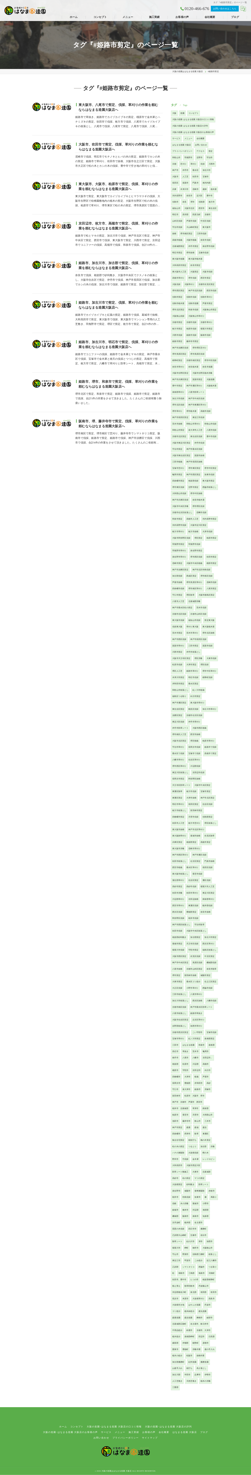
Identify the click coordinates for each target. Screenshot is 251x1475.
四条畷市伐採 (178, 588)
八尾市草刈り (196, 994)
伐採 (202, 164)
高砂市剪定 (177, 886)
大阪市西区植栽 (199, 728)
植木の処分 (177, 1355)
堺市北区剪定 (178, 309)
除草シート (177, 1241)
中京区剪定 (209, 956)
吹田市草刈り (192, 893)
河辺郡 (195, 1210)
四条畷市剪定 (178, 481)
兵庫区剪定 (177, 842)
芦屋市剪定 (207, 303)
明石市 (175, 214)
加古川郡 (176, 1374)
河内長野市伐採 (179, 525)
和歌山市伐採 (210, 424)
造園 (182, 113)
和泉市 (202, 1045)
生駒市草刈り (206, 297)
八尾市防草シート (196, 392)
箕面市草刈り (178, 646)
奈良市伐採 (206, 240)
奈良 (184, 202)
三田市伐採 (202, 233)
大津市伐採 (207, 531)
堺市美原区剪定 (179, 354)
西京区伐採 (177, 912)
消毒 (212, 1146)
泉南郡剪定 (209, 1038)
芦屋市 (206, 1077)
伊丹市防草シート (180, 728)
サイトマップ (150, 1438)
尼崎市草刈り (194, 848)
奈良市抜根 (206, 912)
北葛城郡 (206, 1172)
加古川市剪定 (210, 937)
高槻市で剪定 (210, 753)
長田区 (175, 183)
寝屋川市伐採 (178, 950)
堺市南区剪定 (186, 233)
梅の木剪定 (206, 1140)
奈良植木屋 (193, 367)
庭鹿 (188, 1127)
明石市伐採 (193, 677)
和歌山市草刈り (193, 424)
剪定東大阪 (209, 620)
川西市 (212, 164)
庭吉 (205, 1127)
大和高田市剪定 (179, 265)
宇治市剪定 (177, 449)
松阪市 (189, 1355)
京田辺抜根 (193, 899)
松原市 (185, 1064)
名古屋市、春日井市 (199, 1324)
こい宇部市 (197, 1032)
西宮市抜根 (195, 734)
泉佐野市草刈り (179, 557)
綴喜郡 (175, 1343)
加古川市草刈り (209, 709)
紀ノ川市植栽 (198, 690)
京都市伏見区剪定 (207, 284)
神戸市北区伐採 (195, 290)
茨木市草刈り (192, 633)
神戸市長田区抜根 (194, 462)
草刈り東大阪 (192, 626)
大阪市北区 (189, 208)
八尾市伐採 (212, 430)
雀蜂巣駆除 (199, 1191)
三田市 (175, 1045)
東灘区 (206, 1134)
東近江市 (176, 1260)
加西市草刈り (196, 1026)
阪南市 (185, 1216)
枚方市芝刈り (194, 823)
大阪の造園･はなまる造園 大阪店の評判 (190, 126)
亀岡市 (206, 1051)
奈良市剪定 (195, 265)
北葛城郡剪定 (178, 246)
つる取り (213, 1267)
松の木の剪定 (178, 1146)
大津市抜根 (191, 798)
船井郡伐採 (207, 905)
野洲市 (185, 1254)
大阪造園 (211, 379)
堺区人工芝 (177, 671)
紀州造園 (192, 1362)
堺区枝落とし (210, 823)
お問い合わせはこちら (224, 8)
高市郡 (185, 214)
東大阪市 (206, 227)
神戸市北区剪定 (207, 798)
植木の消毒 (206, 1381)
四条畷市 (176, 1134)
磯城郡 (175, 1216)
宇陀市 (185, 1070)
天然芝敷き (191, 1381)
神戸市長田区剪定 (180, 417)
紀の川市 (190, 1241)
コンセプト (194, 113)
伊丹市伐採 (199, 443)
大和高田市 (177, 1165)
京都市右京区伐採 (194, 715)
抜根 (174, 233)
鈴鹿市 (189, 1330)
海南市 (202, 1273)
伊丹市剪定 (193, 246)
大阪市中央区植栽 (194, 563)
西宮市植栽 (177, 867)
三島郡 (192, 1273)
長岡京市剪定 (178, 779)
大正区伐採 (177, 988)
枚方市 (212, 202)
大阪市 (175, 176)
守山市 (175, 1254)
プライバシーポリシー (182, 151)
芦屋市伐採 (191, 221)
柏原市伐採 (191, 329)
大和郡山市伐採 (179, 493)
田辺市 (202, 1336)
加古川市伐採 (178, 398)
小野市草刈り (192, 988)
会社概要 (201, 138)
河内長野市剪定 (209, 519)
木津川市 (184, 189)
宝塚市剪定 (206, 791)
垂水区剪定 (193, 683)
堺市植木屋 (191, 411)
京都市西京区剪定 (180, 1032)
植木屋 (214, 189)
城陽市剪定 (206, 975)
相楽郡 (175, 1064)
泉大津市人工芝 (195, 430)
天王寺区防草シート (181, 785)
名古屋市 (198, 1222)
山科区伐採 (177, 221)
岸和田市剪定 (178, 683)
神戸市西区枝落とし (181, 924)
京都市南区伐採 (179, 1007)
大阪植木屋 (212, 386)
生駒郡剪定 (207, 817)
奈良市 (189, 195)
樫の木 (205, 1153)
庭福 (196, 1127)
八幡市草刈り (178, 760)
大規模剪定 (177, 1184)
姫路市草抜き (196, 1013)
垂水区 (195, 170)
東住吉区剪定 (178, 709)
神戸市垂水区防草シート (201, 1007)
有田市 (214, 1292)
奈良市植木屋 (198, 500)
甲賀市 (187, 1260)
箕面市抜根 (199, 455)
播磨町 (204, 1229)
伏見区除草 (209, 836)
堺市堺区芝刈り (199, 348)
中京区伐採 (206, 221)
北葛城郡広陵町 (179, 1324)
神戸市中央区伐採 (196, 398)
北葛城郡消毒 (194, 601)
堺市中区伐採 (210, 360)
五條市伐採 (204, 252)
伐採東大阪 (177, 626)
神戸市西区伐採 (179, 639)
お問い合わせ (201, 145)
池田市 (175, 1121)
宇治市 (210, 157)
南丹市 (175, 1057)
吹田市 (195, 176)
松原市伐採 (177, 664)
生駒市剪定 (177, 297)
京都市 (208, 214)
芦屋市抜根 (177, 582)
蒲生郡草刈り (178, 880)
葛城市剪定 (177, 943)
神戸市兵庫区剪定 (180, 379)
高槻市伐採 (206, 411)
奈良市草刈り (178, 367)
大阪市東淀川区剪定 (181, 443)
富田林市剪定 (196, 810)
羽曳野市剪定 (178, 544)
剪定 (210, 151)
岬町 (186, 1248)
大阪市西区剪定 (179, 956)
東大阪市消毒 (178, 848)
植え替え (176, 1286)
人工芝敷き (177, 1381)
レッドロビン (209, 1159)
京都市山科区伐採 (198, 614)
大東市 (195, 1172)
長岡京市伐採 (194, 747)
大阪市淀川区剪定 (198, 525)
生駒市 (175, 202)
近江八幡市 (212, 1260)
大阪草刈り (189, 284)
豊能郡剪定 (191, 912)
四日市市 (192, 1229)
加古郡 (204, 1146)
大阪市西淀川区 (193, 1165)
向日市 (208, 1070)
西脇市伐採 (207, 988)
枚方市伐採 (191, 791)
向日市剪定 (195, 696)
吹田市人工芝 (178, 823)
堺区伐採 (205, 664)
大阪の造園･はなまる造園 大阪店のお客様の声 (193, 132)
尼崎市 (195, 189)
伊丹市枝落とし (193, 652)
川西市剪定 (177, 652)
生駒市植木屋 (178, 303)
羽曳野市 (188, 157)
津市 (200, 1241)
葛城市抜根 (195, 836)
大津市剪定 (191, 664)
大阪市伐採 (207, 272)
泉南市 (195, 1216)
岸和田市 (198, 1083)
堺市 (192, 202)
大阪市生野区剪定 (180, 373)
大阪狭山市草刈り (196, 316)
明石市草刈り (178, 804)
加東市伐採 (209, 474)
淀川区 (200, 195)
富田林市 (176, 1096)
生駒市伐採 (191, 297)
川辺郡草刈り (178, 899)
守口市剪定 (177, 595)
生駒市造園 (193, 303)
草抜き (185, 1051)
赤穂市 (212, 1191)
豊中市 (210, 195)
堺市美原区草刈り (194, 582)
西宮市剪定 (206, 278)
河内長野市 (177, 195)
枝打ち (189, 1368)
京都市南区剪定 (193, 360)
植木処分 (176, 1336)
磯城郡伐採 (212, 962)
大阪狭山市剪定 (209, 309)
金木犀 (195, 1159)
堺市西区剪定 (178, 290)
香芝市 (185, 1115)
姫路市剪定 (177, 341)
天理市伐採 (193, 817)
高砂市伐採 (191, 886)
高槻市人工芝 (192, 519)
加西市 (210, 1241)
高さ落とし (202, 1368)
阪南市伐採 (206, 335)
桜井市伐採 (193, 918)
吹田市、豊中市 (179, 1279)
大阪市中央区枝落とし (196, 931)
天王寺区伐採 (192, 943)
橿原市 (175, 1070)
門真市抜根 (209, 861)
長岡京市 (176, 1083)
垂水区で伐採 (178, 753)
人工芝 (185, 176)
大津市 (187, 1077)
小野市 (206, 1203)
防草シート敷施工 (180, 1172)
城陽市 (187, 1191)
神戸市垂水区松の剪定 (182, 607)
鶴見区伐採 (193, 709)
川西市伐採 (177, 335)
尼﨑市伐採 (201, 512)
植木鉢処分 (189, 1311)
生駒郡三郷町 (198, 1254)
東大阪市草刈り (197, 703)
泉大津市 (186, 1089)
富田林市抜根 (190, 975)
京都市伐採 (191, 322)
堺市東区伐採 (178, 487)
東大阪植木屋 (208, 626)
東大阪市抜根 (178, 829)
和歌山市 (176, 157)
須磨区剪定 (177, 715)
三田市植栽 (177, 462)
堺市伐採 (192, 278)
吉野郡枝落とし (179, 1026)
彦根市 (206, 1343)
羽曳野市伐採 (194, 544)
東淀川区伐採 (178, 722)
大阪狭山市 (208, 1248)
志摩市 (197, 1374)
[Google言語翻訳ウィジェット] (243, 8)
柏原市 (175, 1115)
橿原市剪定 (212, 563)
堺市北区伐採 (178, 405)
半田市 (187, 1374)
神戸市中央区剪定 (180, 962)
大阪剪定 (194, 272)
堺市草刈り (177, 411)
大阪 (174, 113)
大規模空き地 (178, 1305)
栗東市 (175, 1349)
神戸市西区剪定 (193, 474)
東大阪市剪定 (208, 481)
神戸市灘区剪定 (179, 703)
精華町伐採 (207, 677)
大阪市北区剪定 (179, 741)
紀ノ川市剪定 (194, 1038)
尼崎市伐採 (212, 582)
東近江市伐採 (198, 417)
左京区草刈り (198, 1020)
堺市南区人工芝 (179, 734)
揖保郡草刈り (208, 899)
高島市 (212, 1298)
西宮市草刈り (178, 905)
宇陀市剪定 (193, 950)
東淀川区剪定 (208, 893)
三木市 (208, 1121)
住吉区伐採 (207, 804)
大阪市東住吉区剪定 (181, 455)
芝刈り (183, 164)
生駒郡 (202, 202)
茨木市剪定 (177, 633)
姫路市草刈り (192, 671)
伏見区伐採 (195, 956)
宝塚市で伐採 (194, 753)
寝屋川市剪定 (206, 329)
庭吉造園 (188, 1317)
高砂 (209, 1083)
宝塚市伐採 (212, 1032)
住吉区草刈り (194, 760)
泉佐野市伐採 (208, 246)
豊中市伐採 (212, 436)
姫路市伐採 (191, 335)
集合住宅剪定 (178, 1140)
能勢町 (195, 1343)
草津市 (195, 1108)
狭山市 (197, 1121)
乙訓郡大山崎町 (179, 1235)
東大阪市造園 (178, 259)
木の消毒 (184, 1203)
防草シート (204, 1184)
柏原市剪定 (212, 538)
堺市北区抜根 (208, 633)
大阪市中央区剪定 (202, 785)
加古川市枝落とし (180, 1000)
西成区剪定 (191, 576)
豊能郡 (187, 1083)
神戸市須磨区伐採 (180, 348)
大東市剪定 (177, 981)
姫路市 (197, 1089)
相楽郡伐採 (193, 481)
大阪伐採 (176, 284)
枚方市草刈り (178, 531)
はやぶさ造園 (194, 1305)
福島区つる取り (179, 696)
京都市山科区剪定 (194, 969)
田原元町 (196, 214)
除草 (196, 1134)
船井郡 (187, 1222)
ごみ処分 (198, 1260)
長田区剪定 (193, 804)
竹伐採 (185, 1159)
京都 (174, 164)
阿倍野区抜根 (194, 779)
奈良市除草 (212, 969)
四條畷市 (176, 1077)
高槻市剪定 (206, 842)
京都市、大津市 (204, 1330)
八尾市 (185, 1057)
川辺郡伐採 (195, 766)
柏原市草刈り (208, 741)
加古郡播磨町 (178, 1362)
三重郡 (175, 1387)
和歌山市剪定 (178, 430)
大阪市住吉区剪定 (180, 1020)
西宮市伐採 (212, 290)
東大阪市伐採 (178, 620)
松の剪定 (186, 1178)
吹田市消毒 (177, 893)
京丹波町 (176, 1222)
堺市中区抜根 (196, 493)
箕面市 (185, 183)
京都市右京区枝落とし (182, 512)
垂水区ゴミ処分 (193, 981)
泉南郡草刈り (178, 392)
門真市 (195, 183)
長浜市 (175, 1298)
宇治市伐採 (177, 227)
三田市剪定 (193, 646)
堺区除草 (190, 595)
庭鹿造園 (176, 1317)
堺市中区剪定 (210, 468)
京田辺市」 (208, 1057)
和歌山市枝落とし (180, 690)
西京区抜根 (197, 1000)
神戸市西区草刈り (180, 855)
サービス (176, 138)
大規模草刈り (198, 1298)
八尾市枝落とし (179, 1013)
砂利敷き (190, 1184)
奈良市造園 (207, 367)
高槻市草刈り (178, 278)
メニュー (188, 138)
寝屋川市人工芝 (207, 886)
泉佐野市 (176, 1191)
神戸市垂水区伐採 (194, 449)
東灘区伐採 (193, 905)
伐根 (174, 1203)
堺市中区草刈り (209, 671)
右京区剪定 (195, 861)
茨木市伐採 (201, 607)
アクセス (200, 151)
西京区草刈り (208, 943)
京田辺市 (196, 1070)
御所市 (195, 1248)
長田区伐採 (207, 867)
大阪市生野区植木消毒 (202, 373)
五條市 (193, 1235)
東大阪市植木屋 (195, 259)
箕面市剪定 (197, 379)
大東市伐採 (212, 658)
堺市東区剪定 (194, 468)
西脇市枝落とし (209, 487)
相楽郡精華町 (208, 1279)
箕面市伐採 (207, 646)
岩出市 (204, 1235)
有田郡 (204, 1292)
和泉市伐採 (193, 309)
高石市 (175, 1051)
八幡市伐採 (212, 1000)
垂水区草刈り (192, 867)
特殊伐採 (186, 1197)
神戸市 (175, 170)
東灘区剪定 (177, 798)
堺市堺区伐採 (198, 506)
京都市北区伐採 (179, 614)
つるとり (192, 1146)
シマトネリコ (188, 1267)
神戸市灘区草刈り (194, 386)
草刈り (194, 164)
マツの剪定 (199, 1178)
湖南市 (181, 1273)
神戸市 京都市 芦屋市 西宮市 (187, 1102)
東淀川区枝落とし (180, 772)
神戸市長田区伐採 (198, 639)
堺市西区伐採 (196, 557)
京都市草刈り (206, 322)
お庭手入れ (177, 1368)
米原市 (185, 1298)
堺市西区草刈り (179, 766)
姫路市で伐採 (210, 747)
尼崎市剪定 (177, 563)
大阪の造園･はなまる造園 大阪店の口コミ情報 (193, 119)
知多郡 (206, 1216)
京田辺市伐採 (198, 772)
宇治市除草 (199, 924)
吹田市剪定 (212, 557)
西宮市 (202, 208)
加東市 (197, 1197)
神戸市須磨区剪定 (180, 569)
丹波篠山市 (204, 1286)
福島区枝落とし (209, 950)
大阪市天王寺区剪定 (181, 658)
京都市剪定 (177, 322)
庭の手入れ (210, 1349)
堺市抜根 (190, 252)
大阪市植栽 (191, 240)
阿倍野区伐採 (178, 918)
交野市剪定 (193, 487)
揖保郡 (205, 1108)
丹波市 (207, 1305)
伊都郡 (185, 1343)
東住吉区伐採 (196, 436)
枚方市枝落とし (179, 810)
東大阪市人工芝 (179, 272)
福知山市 (176, 208)
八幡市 (195, 1057)
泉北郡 (193, 1292)
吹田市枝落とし (179, 861)
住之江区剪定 (210, 981)
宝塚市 (206, 176)
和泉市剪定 (177, 519)
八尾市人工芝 (178, 601)
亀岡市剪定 (177, 474)
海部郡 (206, 1210)
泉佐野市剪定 (196, 550)
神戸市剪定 (177, 1127)
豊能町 (185, 1349)
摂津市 (187, 1134)
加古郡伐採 (177, 576)
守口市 (175, 1089)
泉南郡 (212, 1045)
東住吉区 (213, 208)
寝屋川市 (176, 1248)
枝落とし (213, 1254)
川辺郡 (195, 1064)
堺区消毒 (198, 658)
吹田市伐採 (177, 931)
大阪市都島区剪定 (207, 595)
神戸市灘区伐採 (199, 855)
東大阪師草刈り (179, 836)
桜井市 (175, 1197)
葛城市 (195, 1203)
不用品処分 (177, 1330)
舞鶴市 (200, 1317)
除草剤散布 (189, 1286)
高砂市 (175, 1178)
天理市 (195, 1115)
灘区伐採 (206, 880)
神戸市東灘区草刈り (197, 405)
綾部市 (210, 1317)
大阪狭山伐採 (178, 316)
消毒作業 (196, 1349)
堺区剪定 (198, 538)
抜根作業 (201, 1355)
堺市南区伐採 (206, 576)
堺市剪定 (176, 975)
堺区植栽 (194, 741)
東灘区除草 (177, 791)
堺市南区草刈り (195, 588)
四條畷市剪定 (178, 817)
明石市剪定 (177, 252)
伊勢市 (208, 1374)
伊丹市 (185, 170)
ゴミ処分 (176, 1311)
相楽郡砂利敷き (179, 937)
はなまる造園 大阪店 (181, 145)
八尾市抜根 (177, 969)
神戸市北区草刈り (196, 829)
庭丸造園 (203, 1311)
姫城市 (175, 1210)
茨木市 (195, 1051)
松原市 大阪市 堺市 (194, 1096)
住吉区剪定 (193, 880)
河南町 (212, 1273)
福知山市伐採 (194, 620)
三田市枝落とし (179, 994)
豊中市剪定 (177, 386)
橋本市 (185, 1210)
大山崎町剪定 (192, 227)
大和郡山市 (208, 1115)
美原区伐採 (197, 962)
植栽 (196, 1077)
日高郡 (212, 1336)
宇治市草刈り (178, 747)
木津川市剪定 (178, 677)
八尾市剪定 (212, 588)
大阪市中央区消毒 (180, 506)
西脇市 (202, 1267)
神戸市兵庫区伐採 (180, 500)
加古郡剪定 (195, 937)
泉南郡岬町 (189, 1336)
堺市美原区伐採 (197, 354)
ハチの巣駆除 (178, 1153)
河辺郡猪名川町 (179, 1292)
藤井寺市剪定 (192, 341)
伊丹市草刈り (194, 722)
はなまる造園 (188, 1045)
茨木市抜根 (177, 424)
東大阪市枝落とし (180, 874)
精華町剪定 (177, 360)
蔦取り (214, 1197)
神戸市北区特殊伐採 (201, 569)
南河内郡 (207, 183)
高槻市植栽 (177, 240)
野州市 (175, 1159)
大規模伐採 (193, 1153)
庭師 (205, 189)
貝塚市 (208, 1089)
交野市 (200, 157)
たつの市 (194, 1279)
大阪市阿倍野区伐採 (181, 538)
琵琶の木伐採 (178, 1229)
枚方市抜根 (193, 531)
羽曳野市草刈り (179, 550)
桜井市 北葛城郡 (180, 1108)
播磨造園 (205, 1362)
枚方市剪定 (177, 329)
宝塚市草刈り (178, 1038)
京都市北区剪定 (179, 436)
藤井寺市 (186, 1121)
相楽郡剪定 (191, 842)
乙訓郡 (175, 1267)
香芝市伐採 (197, 874)
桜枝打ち (192, 1140)
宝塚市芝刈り (178, 468)
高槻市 (206, 1064)
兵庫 (174, 189)
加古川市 (207, 170)
